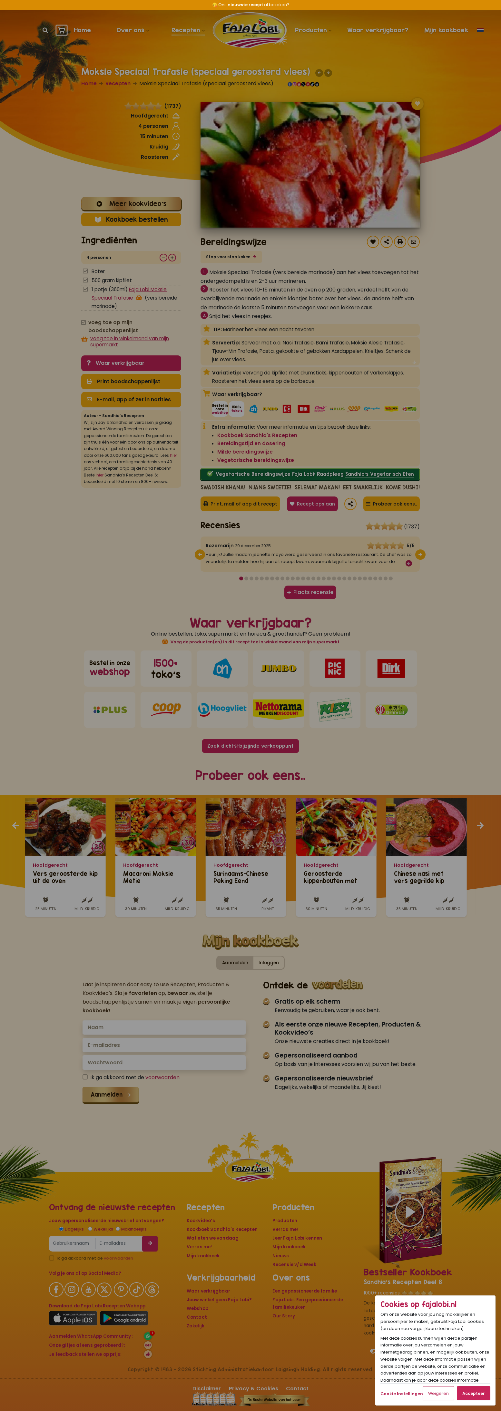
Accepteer (473, 1393)
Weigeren (438, 1393)
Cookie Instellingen (401, 1393)
